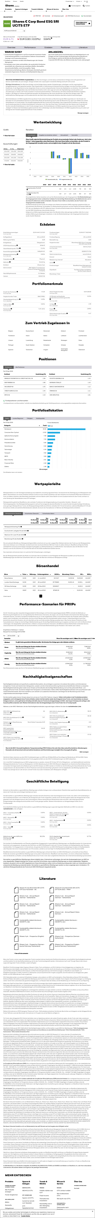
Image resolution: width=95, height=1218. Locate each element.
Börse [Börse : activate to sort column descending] (6, 574)
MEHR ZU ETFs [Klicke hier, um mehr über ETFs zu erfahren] (27, 1190)
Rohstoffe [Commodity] (8, 1205)
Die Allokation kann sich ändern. (12, 472)
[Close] (93, 1211)
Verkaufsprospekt (59, 16)
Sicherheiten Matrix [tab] (48, 513)
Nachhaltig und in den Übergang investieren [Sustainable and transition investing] (46, 1205)
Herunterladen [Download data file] (87, 16)
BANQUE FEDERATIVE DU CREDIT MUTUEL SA (19, 378)
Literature (83, 48)
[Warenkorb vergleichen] (75, 6)
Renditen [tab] (30, 130)
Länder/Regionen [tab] (18, 418)
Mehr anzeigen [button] (84, 752)
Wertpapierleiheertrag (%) (13, 526)
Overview (11, 48)
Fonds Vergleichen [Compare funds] (11, 1195)
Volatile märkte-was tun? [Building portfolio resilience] (46, 1191)
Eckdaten (48, 48)
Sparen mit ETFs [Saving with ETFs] (28, 1198)
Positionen (65, 48)
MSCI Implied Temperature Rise (20, 1031)
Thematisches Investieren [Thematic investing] (44, 1199)
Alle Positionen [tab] (20, 367)
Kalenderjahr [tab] (31, 135)
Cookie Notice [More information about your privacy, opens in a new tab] (25, 1216)
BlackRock (7, 1)
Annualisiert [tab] (64, 135)
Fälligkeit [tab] (30, 418)
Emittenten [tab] (8, 367)
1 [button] (40, 596)
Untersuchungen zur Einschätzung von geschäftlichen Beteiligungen (45, 1030)
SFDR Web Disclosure (74, 16)
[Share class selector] (14, 30)
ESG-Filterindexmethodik (73, 1030)
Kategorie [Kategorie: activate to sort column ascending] (7, 425)
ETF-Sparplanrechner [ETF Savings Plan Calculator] (28, 1207)
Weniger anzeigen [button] (83, 113)
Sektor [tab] (7, 418)
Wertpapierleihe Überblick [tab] (13, 513)
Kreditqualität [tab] (40, 418)
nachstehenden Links (74, 706)
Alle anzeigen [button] (43, 469)
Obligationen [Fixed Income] (9, 1208)
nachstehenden (8, 809)
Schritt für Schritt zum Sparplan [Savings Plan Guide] (28, 1202)
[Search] (86, 6)
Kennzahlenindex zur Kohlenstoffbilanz (14, 1030)
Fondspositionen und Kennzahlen (16, 400)
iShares (15, 1)
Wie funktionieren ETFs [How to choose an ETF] (63, 1194)
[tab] (13, 136)
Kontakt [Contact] (76, 1188)
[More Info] (51, 38)
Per (11, 635)
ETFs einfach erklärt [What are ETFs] (63, 1190)
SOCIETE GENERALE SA (57, 378)
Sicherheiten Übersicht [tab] (32, 513)
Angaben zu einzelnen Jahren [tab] (48, 135)
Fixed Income (44, 1195)
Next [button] (42, 596)
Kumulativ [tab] (75, 135)
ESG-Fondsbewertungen (80, 1028)
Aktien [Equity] (7, 1202)
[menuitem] (8, 9)
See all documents (21, 953)
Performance (30, 48)
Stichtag (5, 148)
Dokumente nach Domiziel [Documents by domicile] (63, 1208)
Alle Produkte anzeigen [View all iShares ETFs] (9, 1191)
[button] (84, 6)
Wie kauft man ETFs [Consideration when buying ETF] (63, 1198)
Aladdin (22, 1)
